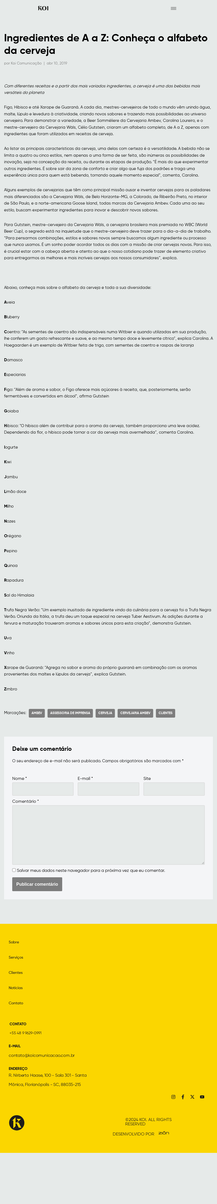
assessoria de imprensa (72, 759)
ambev (38, 759)
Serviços (17, 1007)
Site (147, 825)
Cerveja (107, 759)
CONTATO (20, 1074)
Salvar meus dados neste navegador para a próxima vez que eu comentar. (91, 920)
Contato (17, 1053)
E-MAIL (16, 1096)
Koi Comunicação (26, 64)
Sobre (14, 992)
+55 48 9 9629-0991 (27, 1082)
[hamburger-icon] (173, 8)
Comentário (25, 848)
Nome (19, 825)
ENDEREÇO (19, 1118)
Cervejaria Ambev (137, 759)
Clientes (167, 759)
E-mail (85, 825)
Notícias (17, 1037)
